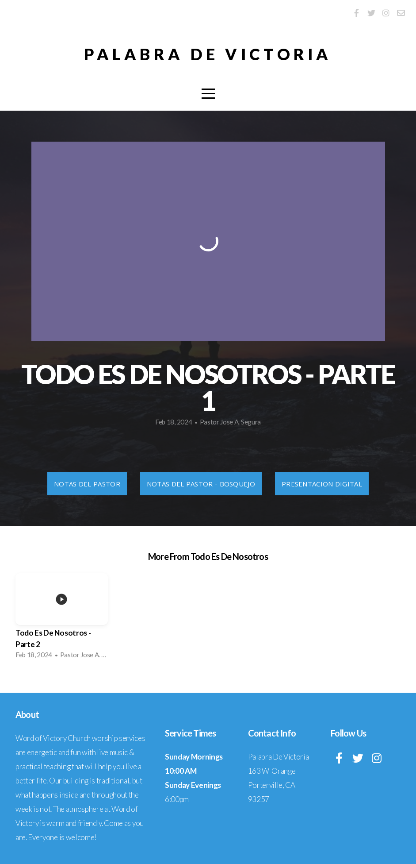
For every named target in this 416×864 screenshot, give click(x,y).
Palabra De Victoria (208, 54)
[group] (61, 618)
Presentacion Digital (322, 483)
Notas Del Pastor (87, 483)
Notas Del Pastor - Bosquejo (201, 483)
